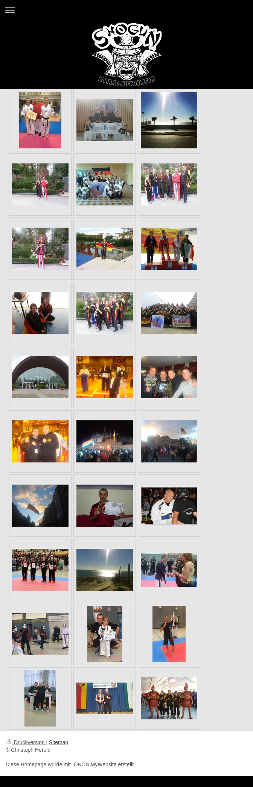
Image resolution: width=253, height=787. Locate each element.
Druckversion (26, 742)
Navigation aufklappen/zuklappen (126, 10)
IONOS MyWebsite (94, 764)
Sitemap (58, 742)
